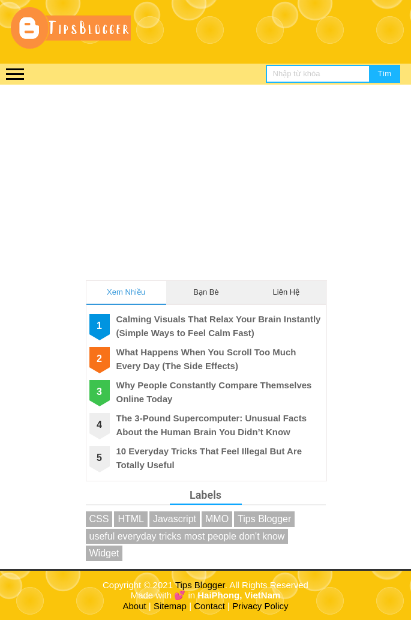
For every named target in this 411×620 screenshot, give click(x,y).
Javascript (174, 519)
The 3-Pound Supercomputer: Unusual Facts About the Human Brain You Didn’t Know (211, 425)
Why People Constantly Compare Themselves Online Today (214, 392)
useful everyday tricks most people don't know (187, 536)
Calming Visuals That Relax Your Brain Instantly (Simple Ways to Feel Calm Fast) (218, 326)
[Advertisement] (205, 175)
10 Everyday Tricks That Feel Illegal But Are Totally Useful (209, 458)
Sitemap (170, 606)
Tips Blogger (264, 519)
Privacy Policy (260, 606)
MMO (217, 519)
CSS (99, 519)
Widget (104, 553)
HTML (131, 519)
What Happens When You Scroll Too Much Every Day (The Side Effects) (206, 359)
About (134, 606)
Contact (209, 606)
